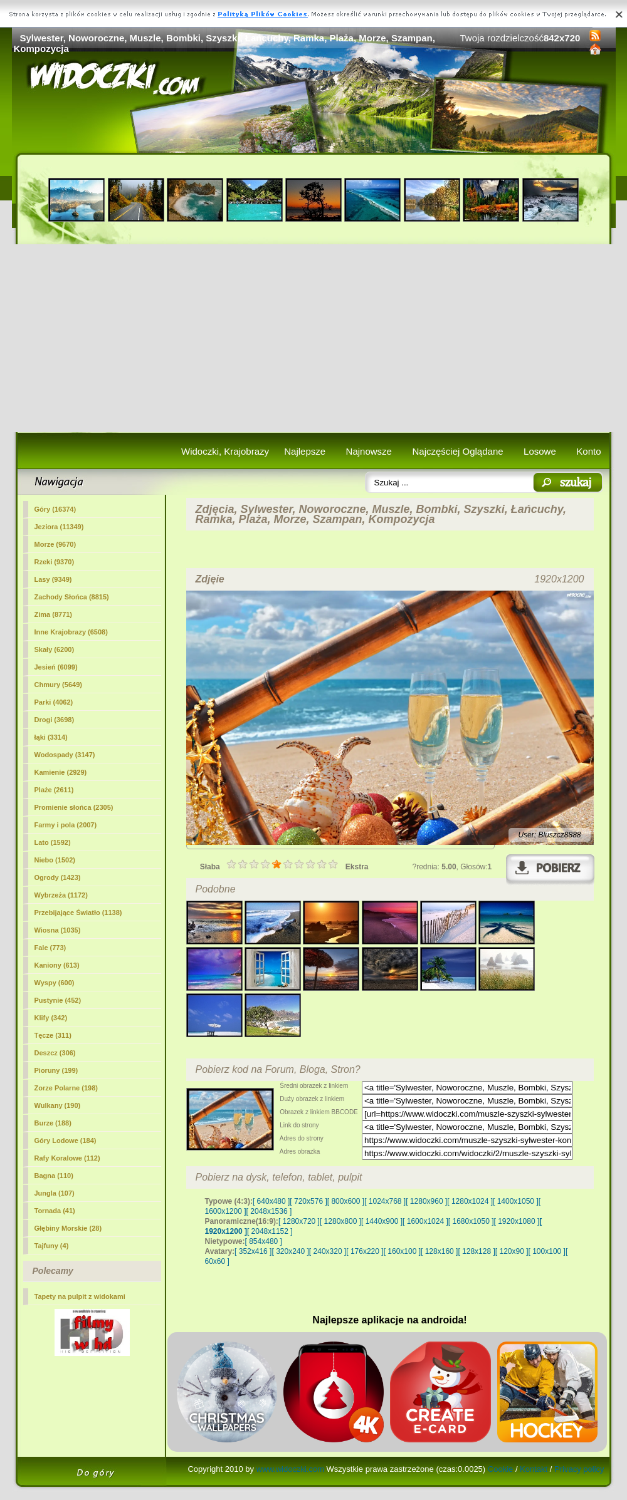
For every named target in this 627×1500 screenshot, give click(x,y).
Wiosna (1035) (57, 930)
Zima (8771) (53, 614)
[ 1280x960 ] (426, 1201)
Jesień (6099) (56, 667)
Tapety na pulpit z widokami (79, 1296)
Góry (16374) (55, 509)
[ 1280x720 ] (299, 1221)
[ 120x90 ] (512, 1251)
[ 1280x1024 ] (470, 1201)
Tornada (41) (54, 1210)
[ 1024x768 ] (385, 1201)
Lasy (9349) (53, 579)
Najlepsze (304, 451)
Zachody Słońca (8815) (71, 597)
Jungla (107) (54, 1193)
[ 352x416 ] (252, 1251)
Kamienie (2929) (60, 772)
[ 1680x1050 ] (471, 1221)
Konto (588, 451)
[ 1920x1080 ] (517, 1221)
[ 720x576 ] (308, 1201)
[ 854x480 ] (263, 1241)
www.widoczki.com (290, 1469)
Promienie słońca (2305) (73, 807)
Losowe (540, 451)
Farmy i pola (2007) (65, 825)
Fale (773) (50, 947)
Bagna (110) (53, 1175)
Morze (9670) (55, 544)
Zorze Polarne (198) (66, 1088)
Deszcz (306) (55, 1053)
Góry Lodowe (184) (65, 1140)
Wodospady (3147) (64, 754)
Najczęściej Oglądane (457, 451)
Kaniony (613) (57, 965)
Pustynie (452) (58, 1000)
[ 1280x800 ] (340, 1221)
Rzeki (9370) (54, 562)
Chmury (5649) (58, 684)
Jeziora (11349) (59, 526)
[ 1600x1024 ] (425, 1221)
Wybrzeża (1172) (61, 895)
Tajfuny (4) (51, 1245)
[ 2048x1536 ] (269, 1211)
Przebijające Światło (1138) (78, 912)
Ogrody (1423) (57, 877)
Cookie (500, 1469)
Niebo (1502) (54, 860)
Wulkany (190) (57, 1105)
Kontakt (533, 1469)
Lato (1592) (52, 842)
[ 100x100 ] (547, 1251)
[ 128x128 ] (476, 1251)
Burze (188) (52, 1123)
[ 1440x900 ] (382, 1221)
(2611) (54, 790)
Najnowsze (369, 451)
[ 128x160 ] (439, 1251)
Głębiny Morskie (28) (68, 1228)
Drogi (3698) (54, 719)
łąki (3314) (51, 737)
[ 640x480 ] (271, 1201)
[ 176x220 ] (364, 1251)
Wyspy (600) (54, 982)
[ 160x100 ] (402, 1251)
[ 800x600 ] (345, 1201)
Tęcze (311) (52, 1035)
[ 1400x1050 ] (516, 1201)
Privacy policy (579, 1469)
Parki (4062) (53, 702)
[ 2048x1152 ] (270, 1231)
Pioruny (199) (56, 1070)
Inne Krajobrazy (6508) (71, 632)
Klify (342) (51, 1018)
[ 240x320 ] (327, 1251)
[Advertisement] (314, 338)
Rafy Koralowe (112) (67, 1158)
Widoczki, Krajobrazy (225, 451)
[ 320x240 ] (289, 1251)
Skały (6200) (54, 649)
